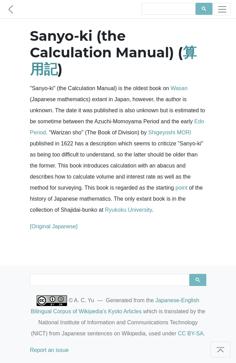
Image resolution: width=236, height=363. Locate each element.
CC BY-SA (191, 333)
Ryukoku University (128, 210)
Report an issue (49, 350)
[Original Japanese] (54, 226)
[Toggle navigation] (222, 9)
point (182, 188)
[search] (168, 9)
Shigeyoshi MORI (169, 132)
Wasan (179, 88)
